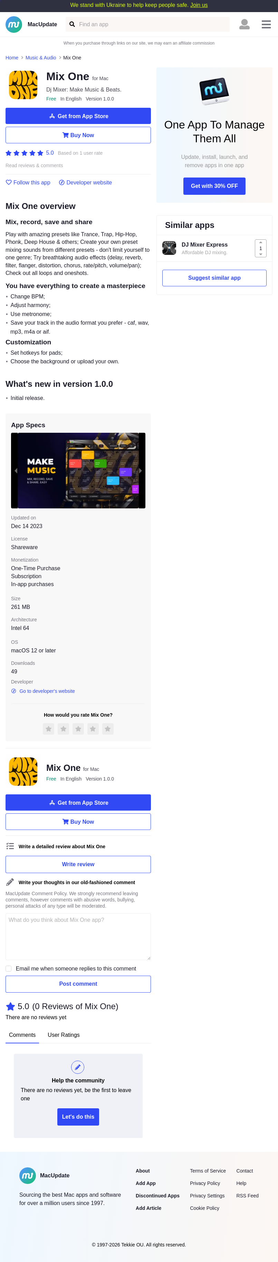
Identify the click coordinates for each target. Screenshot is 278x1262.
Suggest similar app (214, 277)
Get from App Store (78, 116)
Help (241, 1183)
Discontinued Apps (158, 1196)
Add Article (148, 1208)
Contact (244, 1171)
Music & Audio (41, 58)
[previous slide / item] (16, 470)
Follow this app (28, 182)
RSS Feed (247, 1196)
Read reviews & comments (34, 166)
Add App (146, 1183)
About (143, 1171)
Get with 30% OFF (214, 186)
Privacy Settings (207, 1196)
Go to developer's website (43, 691)
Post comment (78, 983)
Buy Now (78, 135)
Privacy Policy (205, 1183)
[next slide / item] (140, 470)
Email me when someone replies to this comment (76, 969)
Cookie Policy (204, 1208)
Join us (199, 5)
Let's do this (78, 1116)
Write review (78, 864)
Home (12, 58)
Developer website (85, 182)
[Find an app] (71, 24)
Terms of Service (208, 1171)
